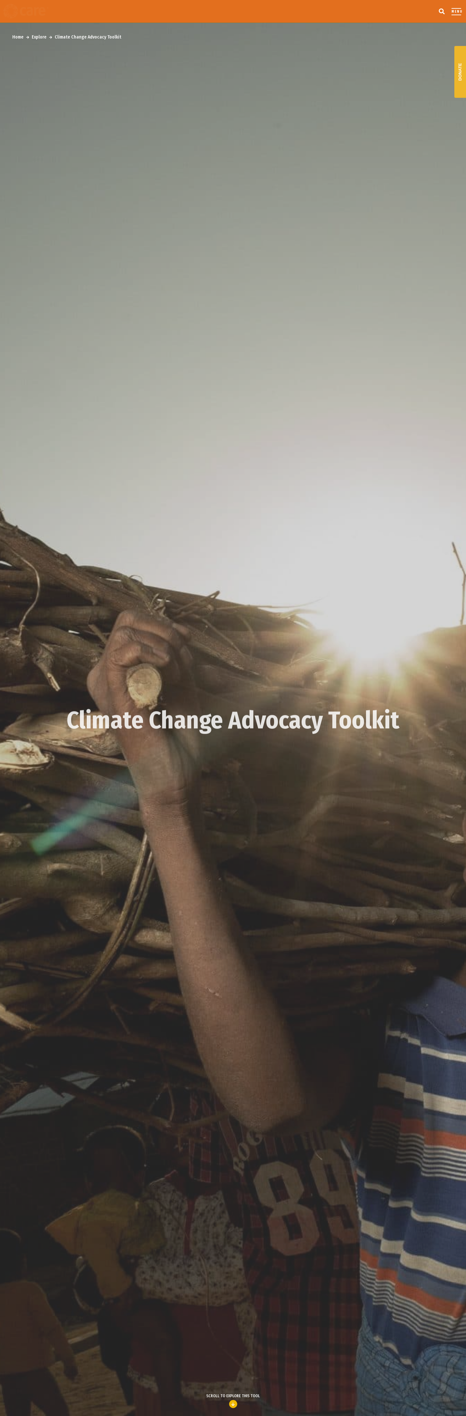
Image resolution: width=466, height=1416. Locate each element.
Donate (460, 72)
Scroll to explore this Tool (233, 1401)
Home (18, 37)
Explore (39, 37)
